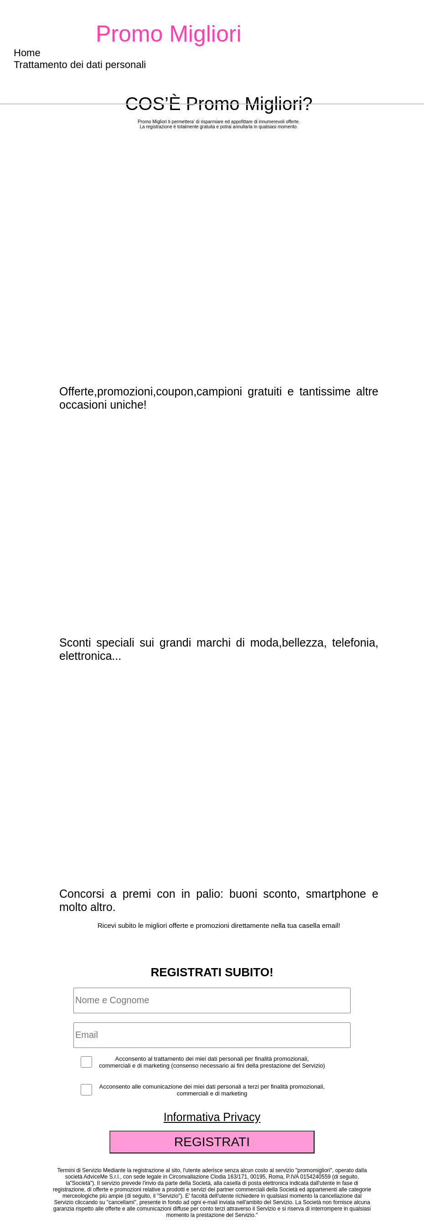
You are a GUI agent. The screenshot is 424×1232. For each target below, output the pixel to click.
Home (27, 52)
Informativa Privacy (212, 1117)
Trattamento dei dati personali (80, 64)
